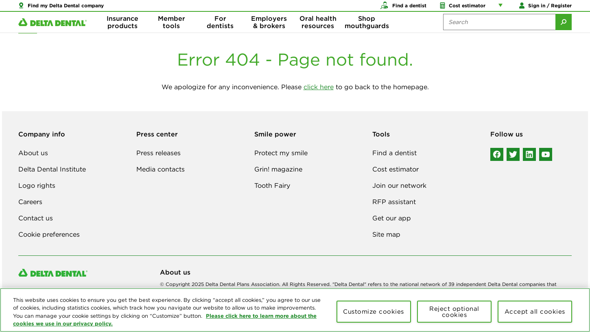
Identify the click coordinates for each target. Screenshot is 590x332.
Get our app (391, 218)
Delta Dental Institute (52, 169)
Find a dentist (394, 153)
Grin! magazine (278, 169)
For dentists (220, 32)
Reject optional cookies (454, 312)
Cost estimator (395, 169)
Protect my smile (281, 153)
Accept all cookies (535, 311)
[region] (295, 310)
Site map (386, 234)
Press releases (158, 153)
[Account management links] (502, 8)
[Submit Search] (563, 32)
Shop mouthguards (367, 32)
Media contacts (160, 169)
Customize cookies (373, 311)
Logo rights (36, 185)
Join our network (399, 185)
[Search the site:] (499, 32)
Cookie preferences (49, 234)
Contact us (35, 218)
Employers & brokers (269, 32)
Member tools (171, 32)
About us (33, 153)
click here (319, 87)
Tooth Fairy (272, 185)
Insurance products (122, 32)
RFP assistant (394, 202)
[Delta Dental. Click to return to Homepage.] (52, 33)
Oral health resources (318, 32)
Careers (30, 202)
